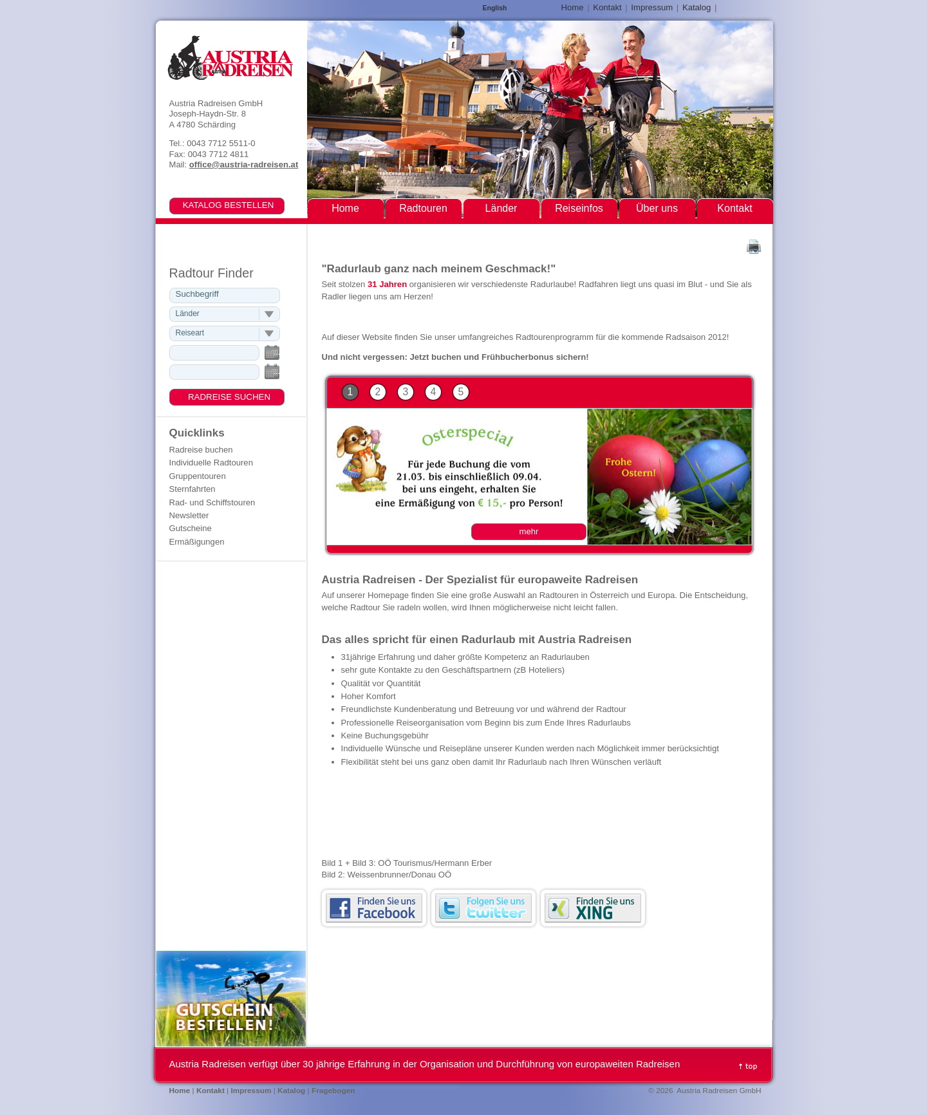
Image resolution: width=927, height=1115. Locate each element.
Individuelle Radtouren (211, 462)
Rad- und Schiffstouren (212, 502)
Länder (501, 208)
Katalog (696, 7)
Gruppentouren (197, 476)
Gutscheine (190, 528)
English (495, 8)
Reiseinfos (579, 208)
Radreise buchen (201, 449)
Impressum (652, 7)
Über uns (657, 208)
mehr (529, 531)
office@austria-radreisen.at (243, 164)
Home (572, 7)
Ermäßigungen (197, 542)
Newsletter (189, 515)
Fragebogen (333, 1090)
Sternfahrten (192, 489)
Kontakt (607, 7)
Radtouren (423, 208)
